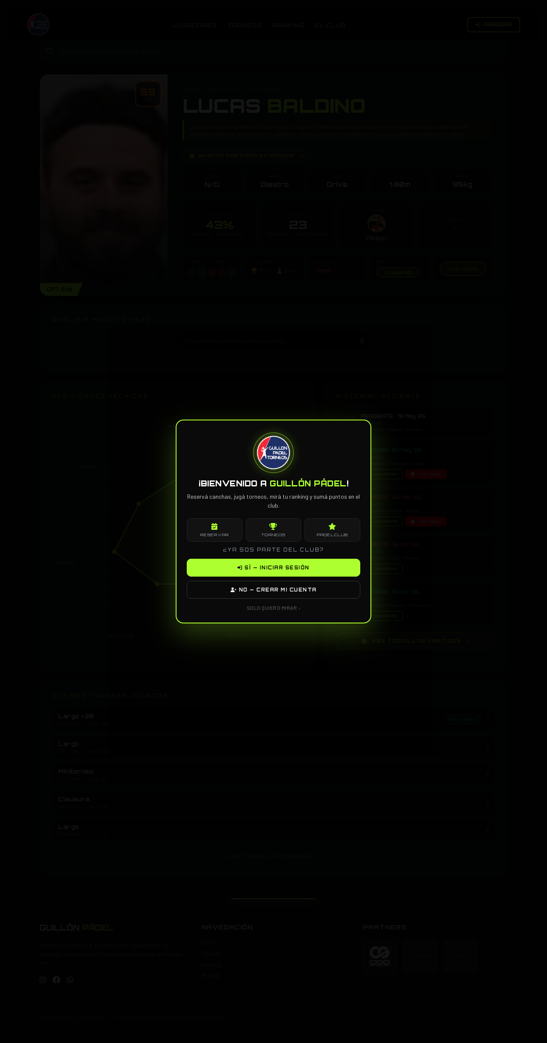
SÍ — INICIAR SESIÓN (273, 568)
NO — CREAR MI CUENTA (274, 590)
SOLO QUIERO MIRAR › (274, 608)
